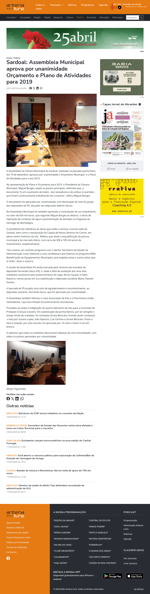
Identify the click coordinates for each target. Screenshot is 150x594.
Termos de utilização (16, 547)
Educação (104, 17)
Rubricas (128, 534)
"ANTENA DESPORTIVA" (100, 538)
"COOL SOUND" (61, 526)
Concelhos (11, 17)
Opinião (128, 539)
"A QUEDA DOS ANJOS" (99, 550)
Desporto (58, 17)
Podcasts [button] (56, 5)
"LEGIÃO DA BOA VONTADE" (102, 563)
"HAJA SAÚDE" (60, 563)
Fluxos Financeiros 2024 (18, 537)
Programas (87, 5)
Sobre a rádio (40, 7)
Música (72, 5)
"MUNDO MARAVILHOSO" (66, 538)
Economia (91, 17)
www (111, 168)
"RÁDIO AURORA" (62, 532)
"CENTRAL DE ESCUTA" (99, 520)
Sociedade (25, 17)
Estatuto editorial (15, 527)
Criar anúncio (130, 563)
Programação (130, 520)
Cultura (69, 17)
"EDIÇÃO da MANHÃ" (64, 520)
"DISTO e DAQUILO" (98, 532)
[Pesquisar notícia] (132, 17)
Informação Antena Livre (133, 527)
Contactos (11, 552)
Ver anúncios (130, 558)
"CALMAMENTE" (61, 557)
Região (37, 17)
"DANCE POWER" (96, 526)
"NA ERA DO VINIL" (62, 544)
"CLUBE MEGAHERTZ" (64, 550)
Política (80, 17)
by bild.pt (139, 589)
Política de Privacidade (17, 542)
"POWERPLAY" (95, 544)
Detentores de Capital (17, 532)
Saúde (47, 17)
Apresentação (13, 522)
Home (9, 58)
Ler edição (132, 168)
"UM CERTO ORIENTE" (99, 557)
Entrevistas (117, 17)
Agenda (103, 5)
